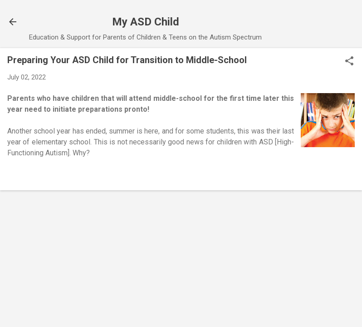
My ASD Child (145, 21)
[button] (349, 61)
